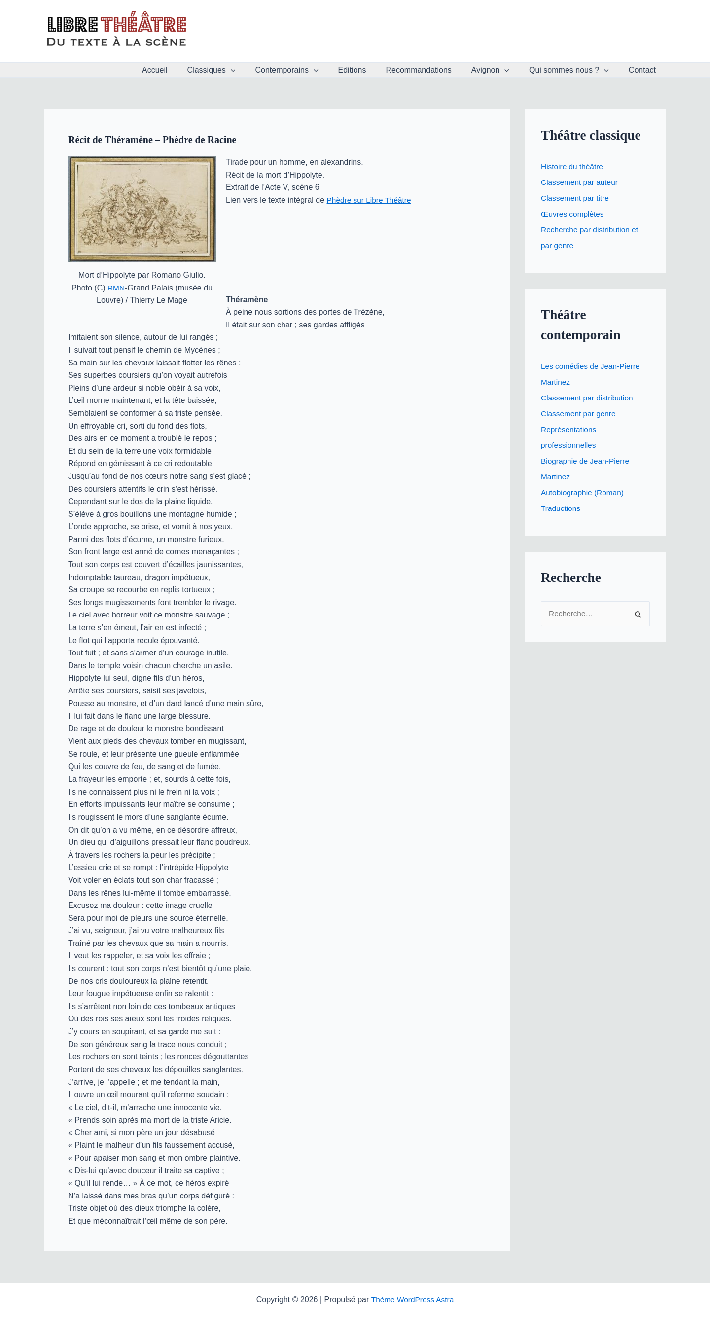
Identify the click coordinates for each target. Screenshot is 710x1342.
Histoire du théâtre (573, 166)
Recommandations (432, 70)
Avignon (500, 70)
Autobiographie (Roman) (584, 492)
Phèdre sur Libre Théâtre (371, 200)
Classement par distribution (589, 398)
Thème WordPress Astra (412, 1299)
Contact (644, 70)
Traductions (561, 508)
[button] (256, 70)
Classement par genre (579, 413)
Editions (370, 70)
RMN (116, 288)
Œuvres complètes (573, 214)
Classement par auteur (581, 182)
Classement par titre (576, 198)
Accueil (184, 70)
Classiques (237, 70)
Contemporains (308, 70)
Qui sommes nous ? (575, 70)
